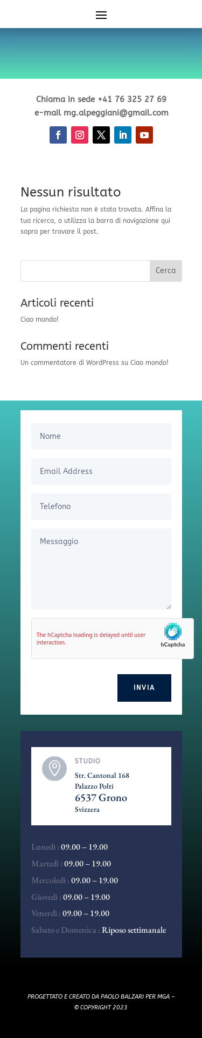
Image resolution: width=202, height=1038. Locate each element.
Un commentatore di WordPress (69, 363)
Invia (144, 687)
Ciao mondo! (39, 319)
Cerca (166, 270)
